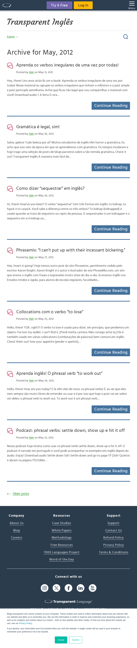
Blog (16, 530)
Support (114, 523)
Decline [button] (75, 640)
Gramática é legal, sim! (38, 127)
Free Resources (62, 545)
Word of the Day (61, 559)
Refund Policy (113, 537)
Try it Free (59, 5)
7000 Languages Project (62, 552)
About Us (17, 523)
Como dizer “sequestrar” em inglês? (50, 188)
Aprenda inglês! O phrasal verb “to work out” (59, 373)
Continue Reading (110, 106)
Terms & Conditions (113, 552)
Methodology (62, 537)
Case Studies (61, 523)
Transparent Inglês (40, 22)
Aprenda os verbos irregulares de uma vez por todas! (67, 65)
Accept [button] (61, 640)
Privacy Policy (25, 623)
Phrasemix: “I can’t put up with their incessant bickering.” (70, 250)
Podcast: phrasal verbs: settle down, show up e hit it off (70, 430)
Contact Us (113, 530)
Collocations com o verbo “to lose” (49, 312)
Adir (31, 72)
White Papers (62, 530)
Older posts (21, 493)
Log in (83, 5)
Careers (16, 537)
